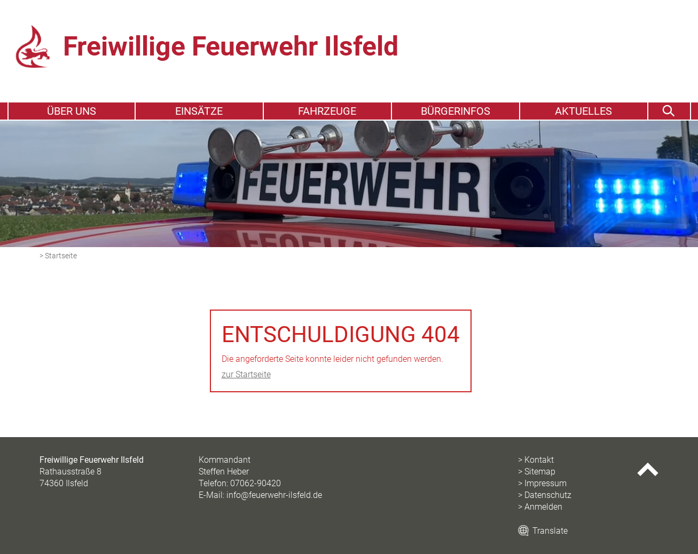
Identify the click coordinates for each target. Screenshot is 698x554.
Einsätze (199, 111)
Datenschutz (547, 495)
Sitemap (539, 471)
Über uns (71, 111)
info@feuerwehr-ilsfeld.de (274, 495)
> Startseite (58, 255)
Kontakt (539, 460)
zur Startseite (246, 374)
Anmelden (543, 507)
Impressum (545, 483)
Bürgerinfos (455, 111)
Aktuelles (583, 111)
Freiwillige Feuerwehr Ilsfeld (230, 46)
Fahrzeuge (327, 111)
